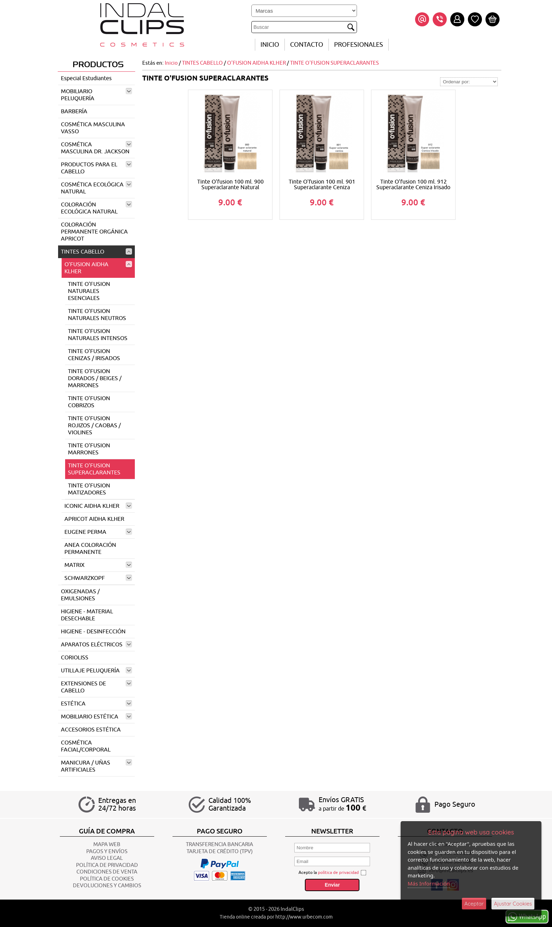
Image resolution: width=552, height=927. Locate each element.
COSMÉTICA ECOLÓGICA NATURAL (96, 188)
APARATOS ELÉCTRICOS (96, 644)
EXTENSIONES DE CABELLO (96, 687)
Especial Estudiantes (86, 78)
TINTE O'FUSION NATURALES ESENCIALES (89, 291)
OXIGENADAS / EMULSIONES (80, 595)
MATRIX (98, 565)
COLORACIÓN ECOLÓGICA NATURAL (96, 208)
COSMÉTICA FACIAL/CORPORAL (86, 746)
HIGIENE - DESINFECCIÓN (93, 631)
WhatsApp (527, 916)
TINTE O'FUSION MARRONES (89, 449)
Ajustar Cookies (513, 903)
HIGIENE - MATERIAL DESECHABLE (87, 615)
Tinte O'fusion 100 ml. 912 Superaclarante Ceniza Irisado (413, 184)
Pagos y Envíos (106, 851)
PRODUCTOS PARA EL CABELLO (96, 168)
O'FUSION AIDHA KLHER (98, 268)
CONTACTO (306, 45)
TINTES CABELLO (96, 251)
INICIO (270, 45)
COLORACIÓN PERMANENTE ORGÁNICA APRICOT (94, 231)
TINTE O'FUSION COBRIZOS (89, 402)
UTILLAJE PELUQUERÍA (96, 670)
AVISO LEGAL (107, 858)
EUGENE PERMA (98, 532)
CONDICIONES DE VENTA (106, 872)
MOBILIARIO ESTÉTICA (96, 716)
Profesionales (358, 45)
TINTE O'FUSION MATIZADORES (89, 489)
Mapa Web (106, 844)
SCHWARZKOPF (98, 578)
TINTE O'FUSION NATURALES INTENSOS (97, 335)
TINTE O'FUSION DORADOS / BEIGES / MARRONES (94, 378)
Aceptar (474, 903)
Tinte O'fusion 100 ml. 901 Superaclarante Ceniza (322, 184)
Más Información (429, 883)
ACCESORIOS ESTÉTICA (91, 729)
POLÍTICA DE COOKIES (107, 879)
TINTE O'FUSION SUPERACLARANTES (94, 469)
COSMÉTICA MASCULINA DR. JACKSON (96, 148)
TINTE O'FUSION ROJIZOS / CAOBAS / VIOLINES (94, 425)
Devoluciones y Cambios (107, 885)
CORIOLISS (74, 657)
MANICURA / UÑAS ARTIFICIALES (96, 766)
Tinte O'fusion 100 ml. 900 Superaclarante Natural (230, 184)
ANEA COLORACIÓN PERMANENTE (90, 549)
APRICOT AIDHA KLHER (94, 519)
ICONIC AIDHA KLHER (98, 506)
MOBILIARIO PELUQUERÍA (96, 95)
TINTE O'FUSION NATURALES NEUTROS (97, 315)
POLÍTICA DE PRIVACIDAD (107, 865)
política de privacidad (338, 872)
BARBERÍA (74, 111)
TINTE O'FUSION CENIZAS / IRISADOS (94, 355)
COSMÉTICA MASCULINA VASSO (93, 128)
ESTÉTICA (96, 703)
